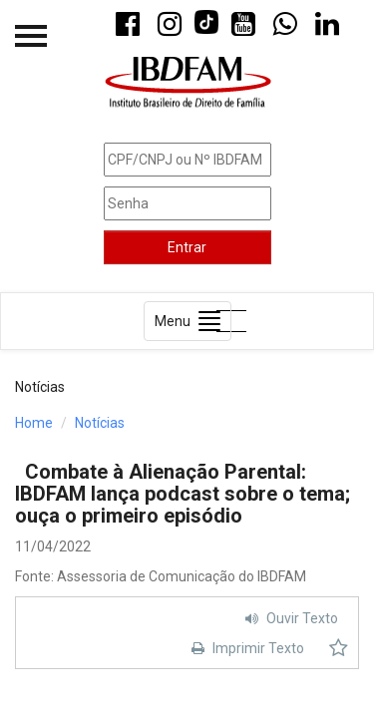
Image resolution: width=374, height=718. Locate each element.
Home (34, 423)
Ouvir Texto (289, 618)
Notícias (100, 423)
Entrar (187, 247)
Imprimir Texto (245, 648)
